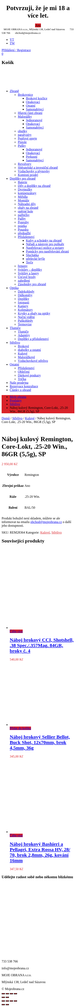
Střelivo (15, 342)
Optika (14, 288)
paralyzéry (25, 134)
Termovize (25, 324)
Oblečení (24, 371)
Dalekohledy (26, 291)
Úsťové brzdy (27, 277)
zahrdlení (24, 280)
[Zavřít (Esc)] (15, 1001)
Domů (6, 418)
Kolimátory (25, 309)
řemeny (23, 266)
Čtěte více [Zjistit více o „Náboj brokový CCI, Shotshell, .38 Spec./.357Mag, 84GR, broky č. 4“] (16, 631)
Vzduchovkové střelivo (33, 360)
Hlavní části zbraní (30, 113)
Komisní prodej (28, 175)
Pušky (22, 145)
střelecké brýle (35, 258)
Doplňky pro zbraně (23, 178)
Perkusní (31, 156)
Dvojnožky (25, 189)
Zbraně (14, 91)
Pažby (22, 218)
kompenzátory (27, 193)
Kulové (22, 353)
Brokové (23, 346)
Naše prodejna (19, 382)
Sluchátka (32, 255)
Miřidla (23, 196)
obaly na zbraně (28, 207)
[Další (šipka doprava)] (7, 1004)
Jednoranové (34, 120)
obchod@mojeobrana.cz (46, 522)
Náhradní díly (27, 204)
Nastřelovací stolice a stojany (45, 247)
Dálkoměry (25, 295)
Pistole (22, 142)
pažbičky (24, 215)
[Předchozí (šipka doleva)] (3, 1004)
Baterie (22, 182)
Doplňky (23, 299)
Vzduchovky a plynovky (34, 171)
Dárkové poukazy (29, 375)
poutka (22, 226)
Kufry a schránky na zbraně (44, 240)
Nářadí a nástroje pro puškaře (45, 244)
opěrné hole (25, 211)
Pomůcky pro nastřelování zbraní (47, 251)
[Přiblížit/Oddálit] (3, 1001)
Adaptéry (24, 335)
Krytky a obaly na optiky (34, 313)
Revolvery (24, 164)
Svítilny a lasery (28, 273)
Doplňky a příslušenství (33, 339)
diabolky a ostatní (29, 350)
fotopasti (23, 302)
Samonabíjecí (35, 109)
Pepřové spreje (27, 138)
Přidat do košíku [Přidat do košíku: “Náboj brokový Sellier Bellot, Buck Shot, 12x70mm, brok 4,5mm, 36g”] (20, 728)
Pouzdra (23, 229)
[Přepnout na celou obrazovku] (7, 1001)
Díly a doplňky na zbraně (34, 186)
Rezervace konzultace (24, 386)
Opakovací (33, 102)
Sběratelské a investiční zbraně (38, 167)
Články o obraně (20, 390)
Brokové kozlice (36, 98)
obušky (22, 131)
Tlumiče (15, 328)
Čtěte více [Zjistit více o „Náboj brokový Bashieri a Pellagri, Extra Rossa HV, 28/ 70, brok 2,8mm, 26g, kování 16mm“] (16, 835)
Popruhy (23, 222)
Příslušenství (26, 237)
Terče (29, 262)
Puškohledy (25, 320)
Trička (22, 379)
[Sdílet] (11, 1001)
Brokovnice (25, 94)
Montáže (23, 200)
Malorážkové (26, 357)
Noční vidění (26, 317)
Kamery (23, 306)
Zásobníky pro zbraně (32, 284)
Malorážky (25, 116)
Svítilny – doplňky (30, 269)
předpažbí (24, 233)
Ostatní (30, 105)
